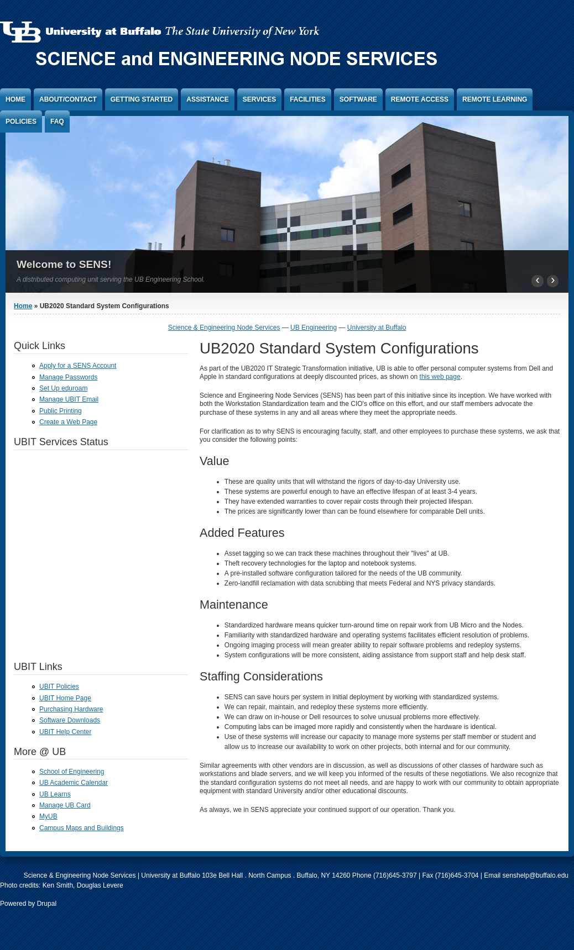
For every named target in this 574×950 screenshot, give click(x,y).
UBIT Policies (59, 686)
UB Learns (55, 794)
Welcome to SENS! (64, 264)
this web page (440, 377)
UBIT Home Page (65, 698)
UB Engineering (313, 327)
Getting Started (142, 99)
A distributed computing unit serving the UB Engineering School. (111, 279)
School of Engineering (71, 771)
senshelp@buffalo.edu (535, 875)
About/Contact (68, 99)
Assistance (207, 99)
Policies (21, 121)
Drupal (46, 903)
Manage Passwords (68, 377)
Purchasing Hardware (71, 709)
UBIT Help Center (65, 732)
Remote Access (419, 99)
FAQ (57, 121)
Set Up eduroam (63, 388)
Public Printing (60, 411)
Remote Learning (494, 99)
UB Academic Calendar (73, 783)
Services (259, 99)
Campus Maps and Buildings (81, 828)
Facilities (308, 99)
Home (15, 99)
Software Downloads (69, 720)
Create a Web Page (68, 422)
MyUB (48, 816)
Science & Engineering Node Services (224, 327)
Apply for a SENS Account (77, 366)
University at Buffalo (376, 327)
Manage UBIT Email (68, 399)
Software (358, 99)
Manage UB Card (65, 805)
